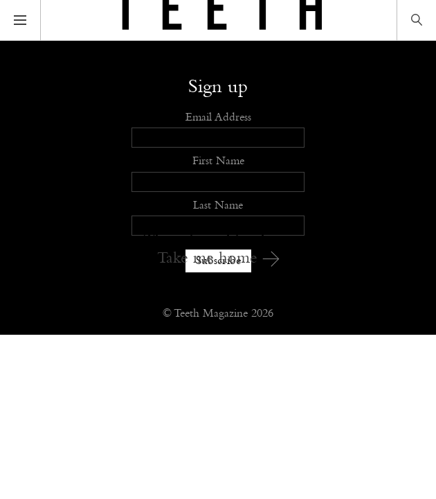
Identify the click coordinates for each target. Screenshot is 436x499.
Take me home (218, 258)
